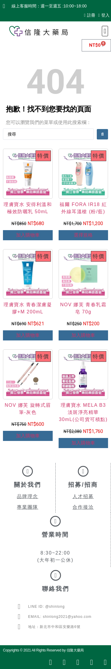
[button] (105, 31)
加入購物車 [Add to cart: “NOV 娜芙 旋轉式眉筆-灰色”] (28, 436)
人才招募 (83, 496)
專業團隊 (27, 507)
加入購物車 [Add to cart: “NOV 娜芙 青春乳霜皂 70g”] (83, 335)
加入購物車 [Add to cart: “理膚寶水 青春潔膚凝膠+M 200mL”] (28, 335)
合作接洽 (83, 507)
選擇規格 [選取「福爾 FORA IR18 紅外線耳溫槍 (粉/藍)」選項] (83, 235)
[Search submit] (102, 134)
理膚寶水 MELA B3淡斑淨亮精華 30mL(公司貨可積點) (83, 412)
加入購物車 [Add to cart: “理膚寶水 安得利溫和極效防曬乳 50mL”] (28, 235)
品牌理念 (27, 496)
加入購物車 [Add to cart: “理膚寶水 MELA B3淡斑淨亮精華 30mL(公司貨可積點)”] (83, 443)
